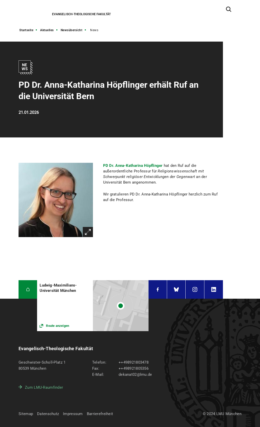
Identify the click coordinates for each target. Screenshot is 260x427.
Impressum (73, 414)
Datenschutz (48, 414)
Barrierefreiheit (100, 414)
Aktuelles (47, 30)
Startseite (26, 30)
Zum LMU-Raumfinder (44, 387)
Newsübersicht (72, 30)
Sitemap (26, 414)
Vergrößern (88, 232)
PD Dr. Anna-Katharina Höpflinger (133, 165)
